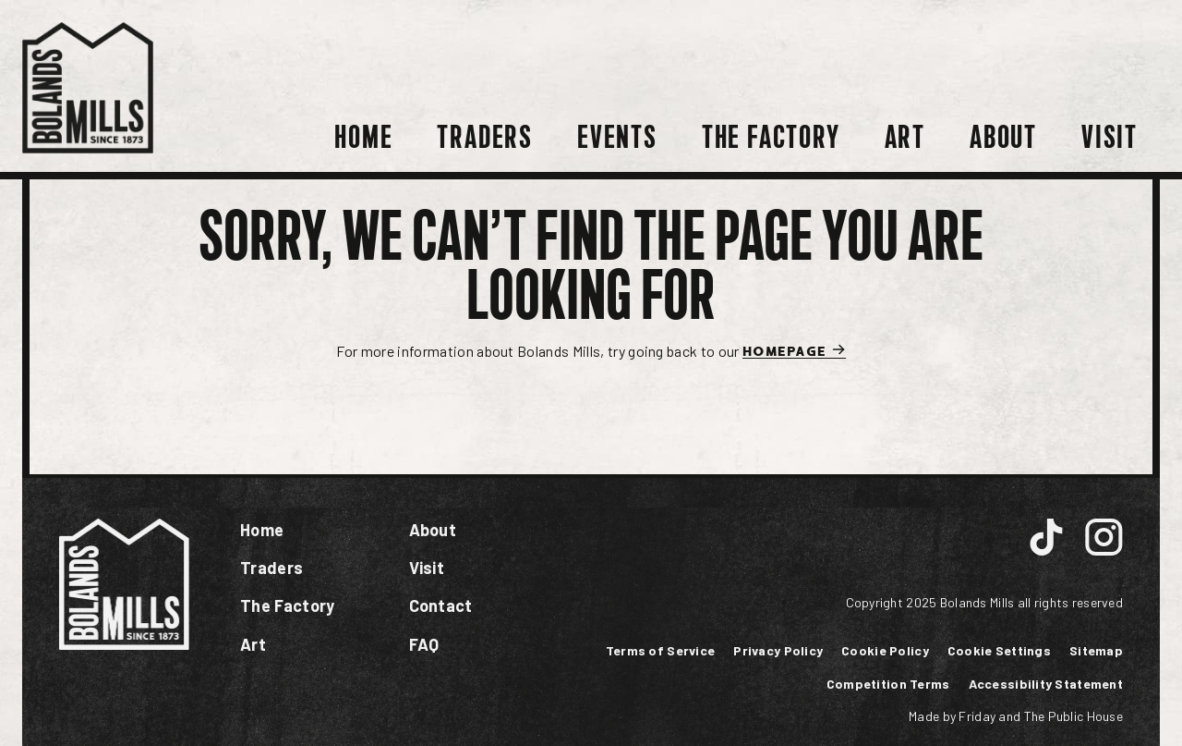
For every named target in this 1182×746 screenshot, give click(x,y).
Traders (485, 137)
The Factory (771, 137)
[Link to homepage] (87, 86)
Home (363, 137)
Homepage (794, 350)
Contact (441, 605)
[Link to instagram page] (1046, 539)
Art (905, 137)
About (1003, 137)
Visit (1109, 137)
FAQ (424, 644)
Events (617, 137)
